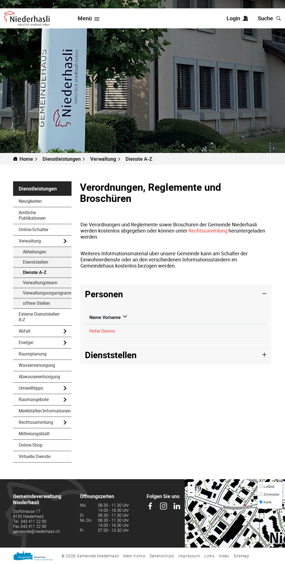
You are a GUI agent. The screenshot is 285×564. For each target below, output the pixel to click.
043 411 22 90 (33, 526)
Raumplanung (32, 354)
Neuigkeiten (30, 201)
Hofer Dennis (102, 337)
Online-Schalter (33, 229)
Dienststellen (35, 262)
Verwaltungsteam (40, 282)
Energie (26, 342)
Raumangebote (34, 399)
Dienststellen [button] (111, 367)
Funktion (135, 323)
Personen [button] (104, 294)
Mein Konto (134, 555)
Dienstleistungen (38, 188)
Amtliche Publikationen (32, 215)
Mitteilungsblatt (34, 434)
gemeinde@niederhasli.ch (36, 531)
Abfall (24, 331)
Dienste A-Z (47, 272)
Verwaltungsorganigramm (47, 293)
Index (224, 555)
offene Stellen (36, 303)
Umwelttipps (31, 388)
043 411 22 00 (33, 521)
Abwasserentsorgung (39, 376)
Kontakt (214, 323)
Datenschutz (162, 555)
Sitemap (241, 555)
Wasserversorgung (37, 365)
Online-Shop (31, 445)
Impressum (189, 555)
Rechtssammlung (36, 422)
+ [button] (191, 485)
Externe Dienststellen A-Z (39, 317)
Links (209, 555)
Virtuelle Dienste (34, 456)
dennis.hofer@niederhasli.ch (234, 337)
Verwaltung (30, 241)
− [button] (191, 492)
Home (26, 159)
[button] (64, 159)
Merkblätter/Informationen (45, 411)
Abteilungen (34, 252)
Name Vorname (98, 320)
